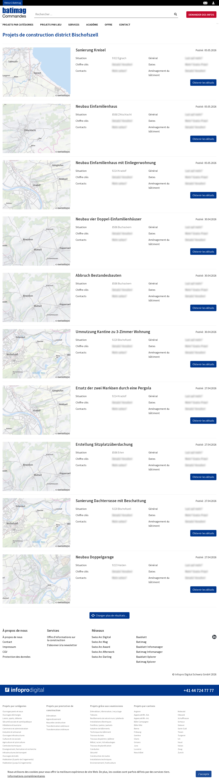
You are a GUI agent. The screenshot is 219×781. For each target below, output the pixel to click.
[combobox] (106, 14)
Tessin (180, 740)
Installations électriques (100, 730)
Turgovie (181, 743)
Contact (124, 25)
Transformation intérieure (57, 737)
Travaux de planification (100, 754)
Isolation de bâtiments (100, 737)
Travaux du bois (97, 743)
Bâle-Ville (138, 733)
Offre (108, 25)
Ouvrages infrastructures (13, 743)
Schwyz (181, 730)
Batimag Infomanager (149, 660)
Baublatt (141, 645)
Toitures (93, 723)
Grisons (137, 750)
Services (73, 25)
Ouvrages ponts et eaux (13, 719)
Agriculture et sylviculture (14, 750)
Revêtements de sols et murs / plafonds (107, 726)
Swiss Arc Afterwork (103, 660)
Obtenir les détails (203, 91)
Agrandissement (53, 727)
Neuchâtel (138, 761)
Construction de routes (100, 764)
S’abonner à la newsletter (62, 653)
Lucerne (137, 757)
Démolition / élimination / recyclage (105, 719)
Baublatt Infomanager (149, 655)
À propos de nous (12, 645)
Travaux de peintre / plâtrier (102, 747)
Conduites (94, 757)
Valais (180, 754)
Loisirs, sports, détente (12, 726)
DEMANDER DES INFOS (201, 15)
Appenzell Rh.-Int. (141, 726)
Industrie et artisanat (12, 740)
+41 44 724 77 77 (199, 699)
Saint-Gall (182, 737)
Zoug (180, 757)
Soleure (181, 733)
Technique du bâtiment (100, 740)
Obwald (181, 723)
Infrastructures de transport (15, 761)
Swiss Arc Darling (102, 665)
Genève (137, 743)
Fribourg (137, 740)
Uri (179, 747)
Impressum (9, 655)
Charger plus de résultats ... (109, 624)
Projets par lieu (50, 25)
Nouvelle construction (56, 731)
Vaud (180, 750)
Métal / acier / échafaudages (102, 750)
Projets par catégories (18, 25)
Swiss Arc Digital (101, 645)
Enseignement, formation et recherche (19, 757)
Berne (136, 737)
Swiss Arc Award (101, 655)
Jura (136, 754)
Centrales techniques (12, 754)
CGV (5, 660)
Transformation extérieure (57, 734)
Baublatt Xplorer (146, 665)
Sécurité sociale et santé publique (17, 730)
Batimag (141, 650)
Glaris (136, 747)
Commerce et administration (15, 737)
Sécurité (93, 761)
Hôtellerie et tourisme (12, 733)
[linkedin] (214, 645)
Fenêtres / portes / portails (101, 733)
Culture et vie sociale (12, 747)
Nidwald (181, 719)
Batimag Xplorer (146, 670)
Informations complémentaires (26, 776)
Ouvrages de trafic (11, 764)
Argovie (137, 719)
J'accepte (203, 774)
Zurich (181, 761)
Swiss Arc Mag (100, 650)
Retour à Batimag (12, 2)
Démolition (51, 724)
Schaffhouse (183, 726)
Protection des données (16, 665)
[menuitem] (20, 25)
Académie (92, 25)
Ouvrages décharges (12, 723)
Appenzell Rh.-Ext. (141, 723)
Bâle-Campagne (141, 730)
